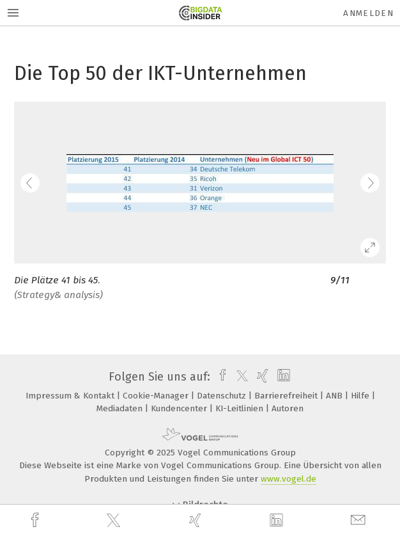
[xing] (197, 520)
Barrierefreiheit (287, 395)
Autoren (288, 408)
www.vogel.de (288, 478)
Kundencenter (180, 408)
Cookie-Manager (157, 395)
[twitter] (115, 521)
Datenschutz (223, 395)
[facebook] (36, 520)
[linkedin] (278, 520)
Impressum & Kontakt (71, 395)
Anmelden (368, 13)
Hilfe (361, 395)
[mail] (360, 520)
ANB (335, 395)
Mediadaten (120, 408)
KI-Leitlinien (240, 408)
